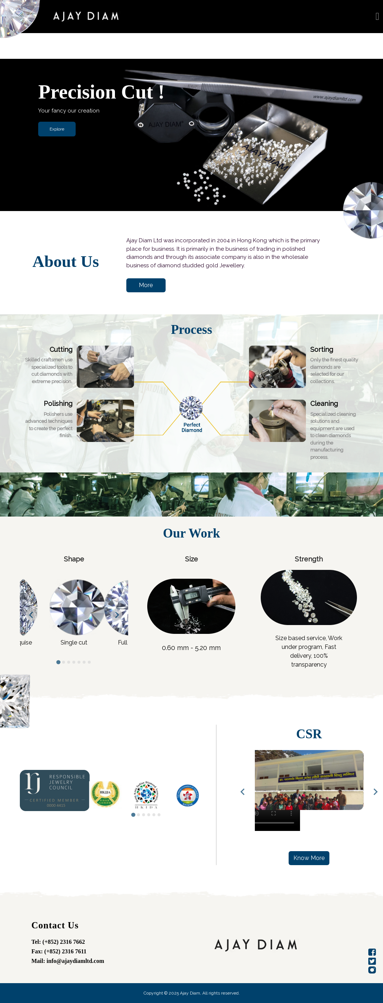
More (146, 285)
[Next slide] (116, 615)
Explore (57, 129)
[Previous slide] (243, 791)
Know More (309, 857)
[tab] (59, 662)
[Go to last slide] (31, 615)
